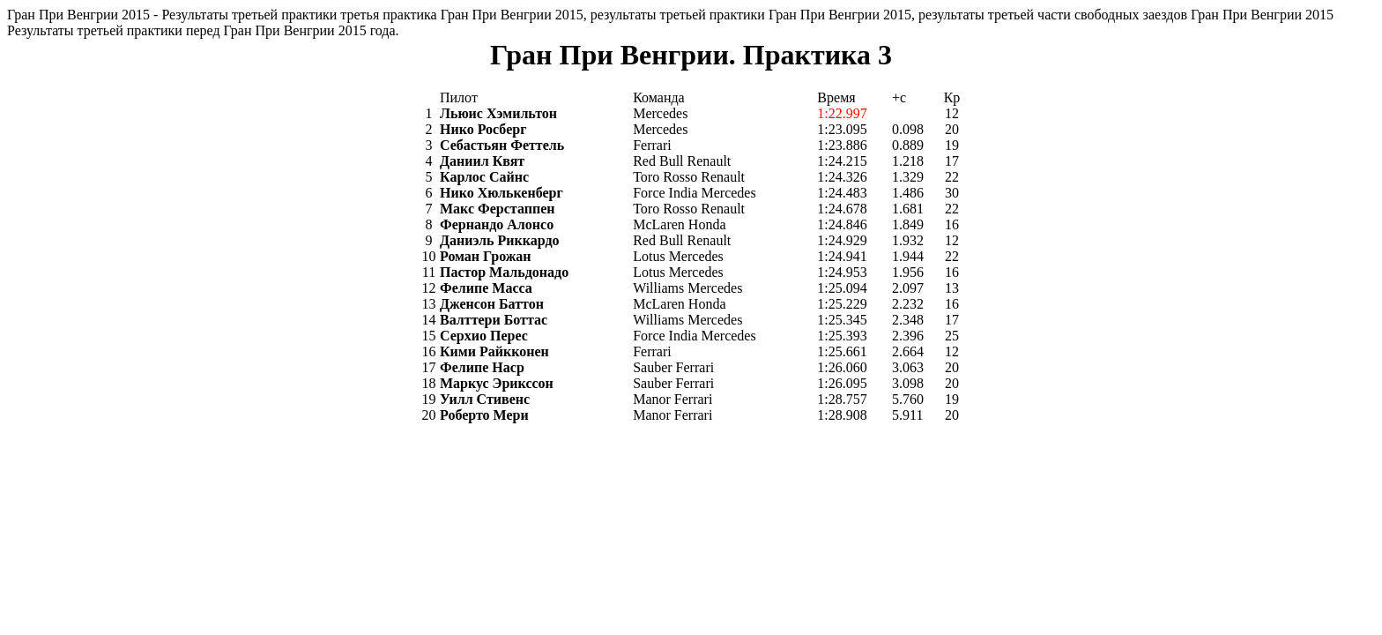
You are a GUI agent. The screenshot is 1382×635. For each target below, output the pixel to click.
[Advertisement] (328, 493)
